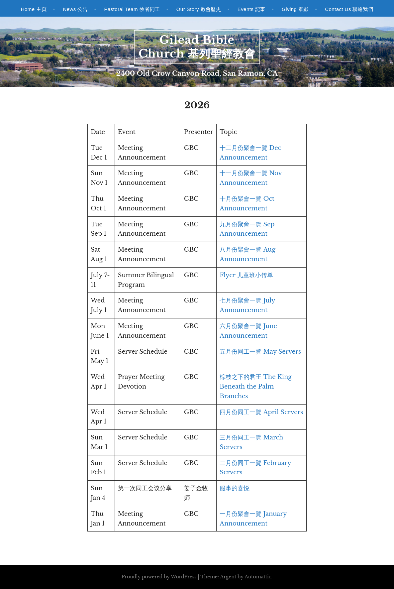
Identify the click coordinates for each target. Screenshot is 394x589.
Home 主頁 (34, 9)
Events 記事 (251, 9)
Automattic (258, 577)
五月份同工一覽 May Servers (260, 351)
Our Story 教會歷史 (198, 9)
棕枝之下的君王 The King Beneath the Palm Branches (256, 386)
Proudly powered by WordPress (159, 577)
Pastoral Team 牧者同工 (132, 9)
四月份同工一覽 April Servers (261, 412)
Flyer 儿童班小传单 (246, 275)
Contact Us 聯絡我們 (349, 9)
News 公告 (75, 9)
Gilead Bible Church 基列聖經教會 (197, 46)
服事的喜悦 (234, 488)
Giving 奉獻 (295, 9)
